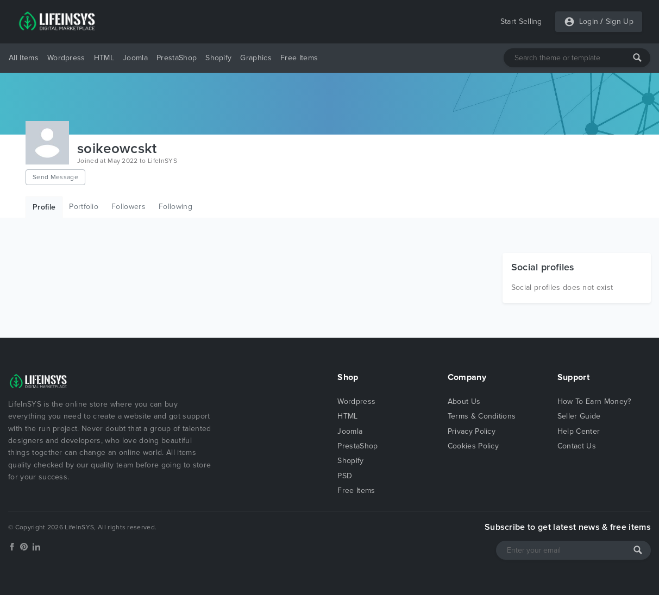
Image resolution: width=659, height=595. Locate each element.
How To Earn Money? (594, 401)
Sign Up (619, 21)
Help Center (578, 431)
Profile (44, 207)
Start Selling (521, 21)
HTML (104, 57)
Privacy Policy (471, 431)
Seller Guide (579, 416)
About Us (464, 401)
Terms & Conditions (482, 416)
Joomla (135, 57)
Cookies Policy (473, 446)
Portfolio (83, 206)
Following (175, 206)
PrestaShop (176, 57)
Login (589, 21)
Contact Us (576, 446)
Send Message (55, 177)
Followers (128, 206)
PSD (344, 475)
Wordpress (66, 57)
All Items (24, 57)
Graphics (256, 57)
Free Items (299, 57)
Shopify (218, 57)
